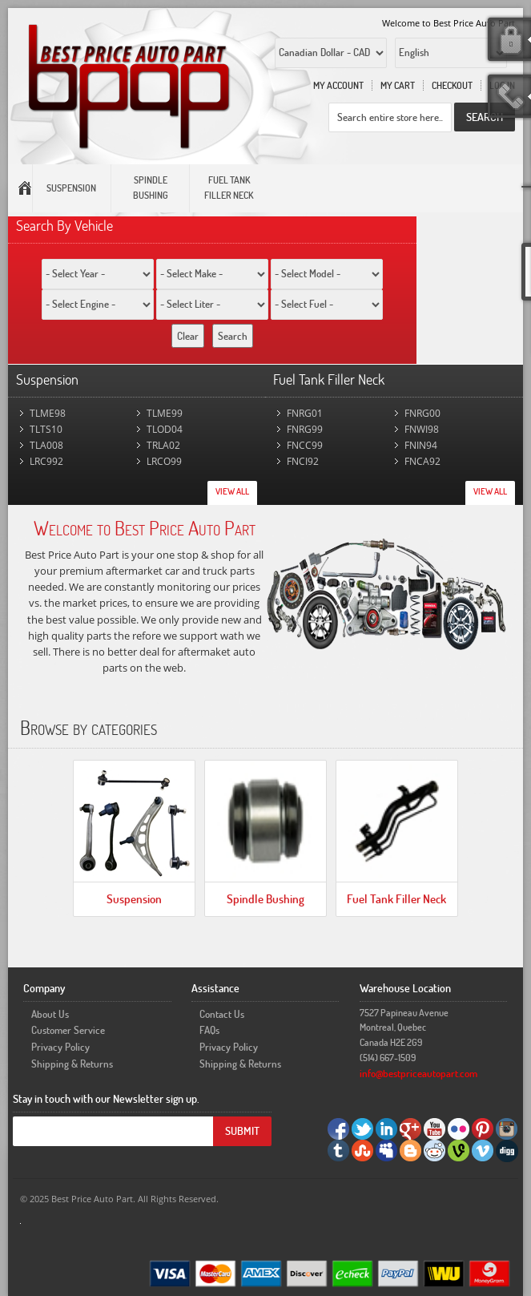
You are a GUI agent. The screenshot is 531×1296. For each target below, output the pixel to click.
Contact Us (221, 1013)
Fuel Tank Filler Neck (396, 898)
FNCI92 (303, 461)
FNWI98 (421, 429)
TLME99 (165, 413)
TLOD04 (165, 429)
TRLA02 (163, 445)
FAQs (209, 1029)
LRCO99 (164, 461)
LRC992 (46, 461)
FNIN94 (420, 445)
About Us (50, 1013)
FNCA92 (422, 461)
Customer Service (68, 1029)
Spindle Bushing (265, 898)
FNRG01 (305, 413)
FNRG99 (305, 429)
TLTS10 (46, 429)
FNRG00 (422, 413)
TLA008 (46, 445)
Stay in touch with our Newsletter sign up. (106, 1098)
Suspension (134, 898)
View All (232, 491)
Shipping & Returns (72, 1063)
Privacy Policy (60, 1046)
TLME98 (48, 413)
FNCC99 (305, 445)
